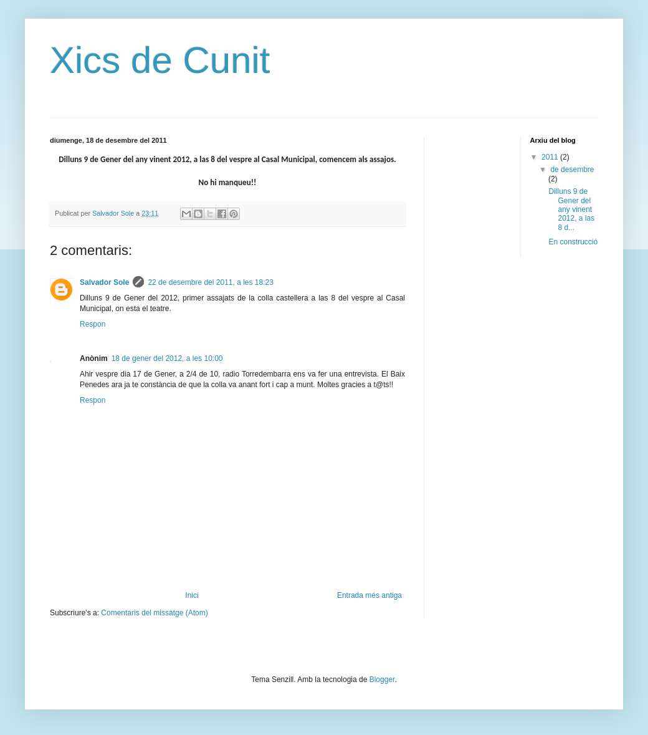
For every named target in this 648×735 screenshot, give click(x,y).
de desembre (572, 169)
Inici (191, 595)
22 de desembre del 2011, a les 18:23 (210, 282)
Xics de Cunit (160, 60)
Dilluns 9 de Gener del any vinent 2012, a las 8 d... (571, 209)
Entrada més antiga (369, 595)
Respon (92, 324)
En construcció (573, 242)
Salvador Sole (104, 282)
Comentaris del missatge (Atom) (154, 612)
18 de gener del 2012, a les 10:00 (167, 358)
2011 (550, 157)
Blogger (382, 679)
